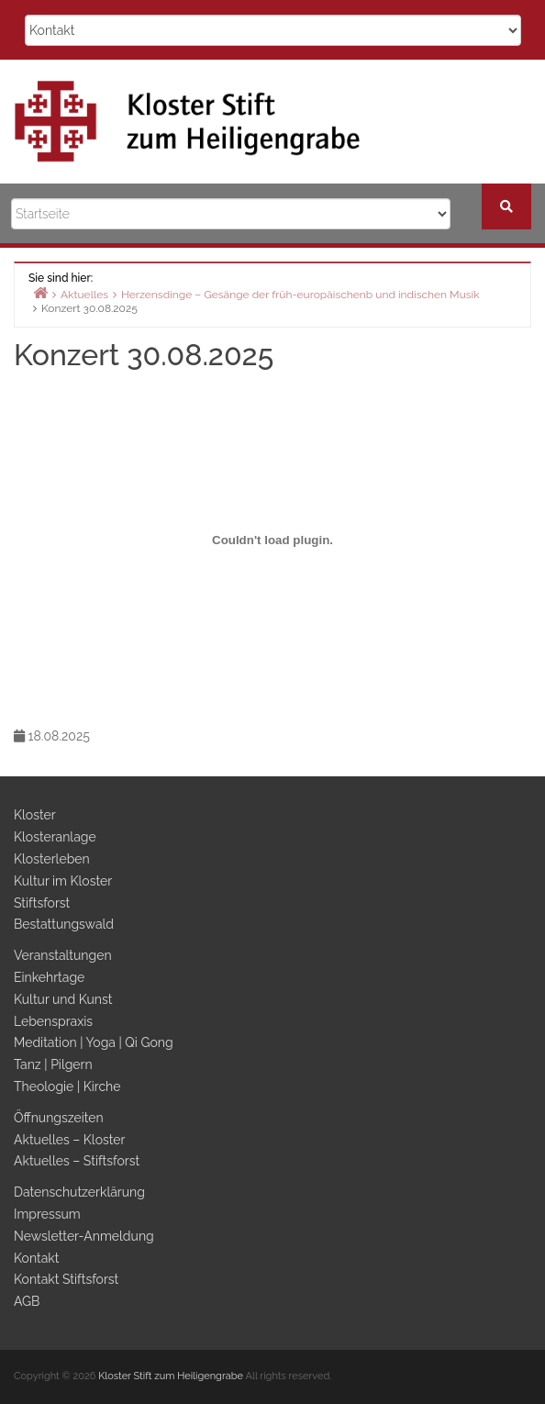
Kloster (34, 815)
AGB (26, 1301)
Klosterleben (52, 859)
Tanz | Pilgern (53, 1064)
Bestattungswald (64, 924)
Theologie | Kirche (67, 1086)
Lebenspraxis (53, 1021)
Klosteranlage (55, 837)
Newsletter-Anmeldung (84, 1236)
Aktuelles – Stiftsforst (76, 1160)
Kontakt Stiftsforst (66, 1279)
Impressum (47, 1214)
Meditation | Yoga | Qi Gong (93, 1042)
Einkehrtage (49, 977)
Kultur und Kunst (63, 999)
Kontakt (36, 1258)
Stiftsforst (42, 903)
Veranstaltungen (63, 955)
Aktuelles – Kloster (69, 1139)
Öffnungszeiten (59, 1117)
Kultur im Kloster (63, 881)
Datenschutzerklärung (79, 1192)
